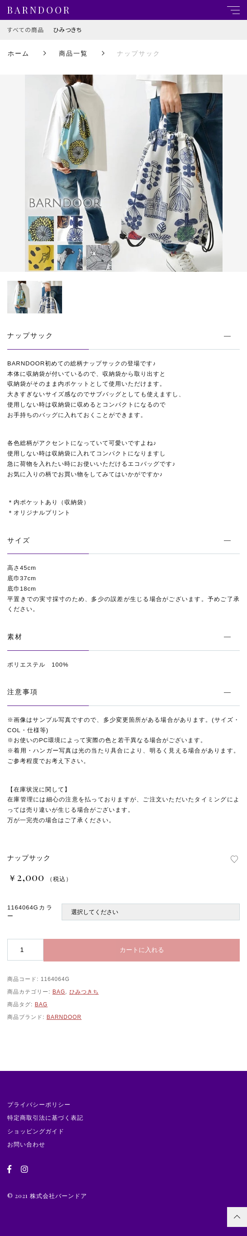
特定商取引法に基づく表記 (45, 1117)
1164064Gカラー (30, 912)
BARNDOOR (64, 1017)
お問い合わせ (26, 1144)
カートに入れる (142, 949)
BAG (59, 992)
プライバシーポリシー (39, 1104)
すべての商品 (25, 29)
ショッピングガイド (35, 1131)
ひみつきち (67, 29)
